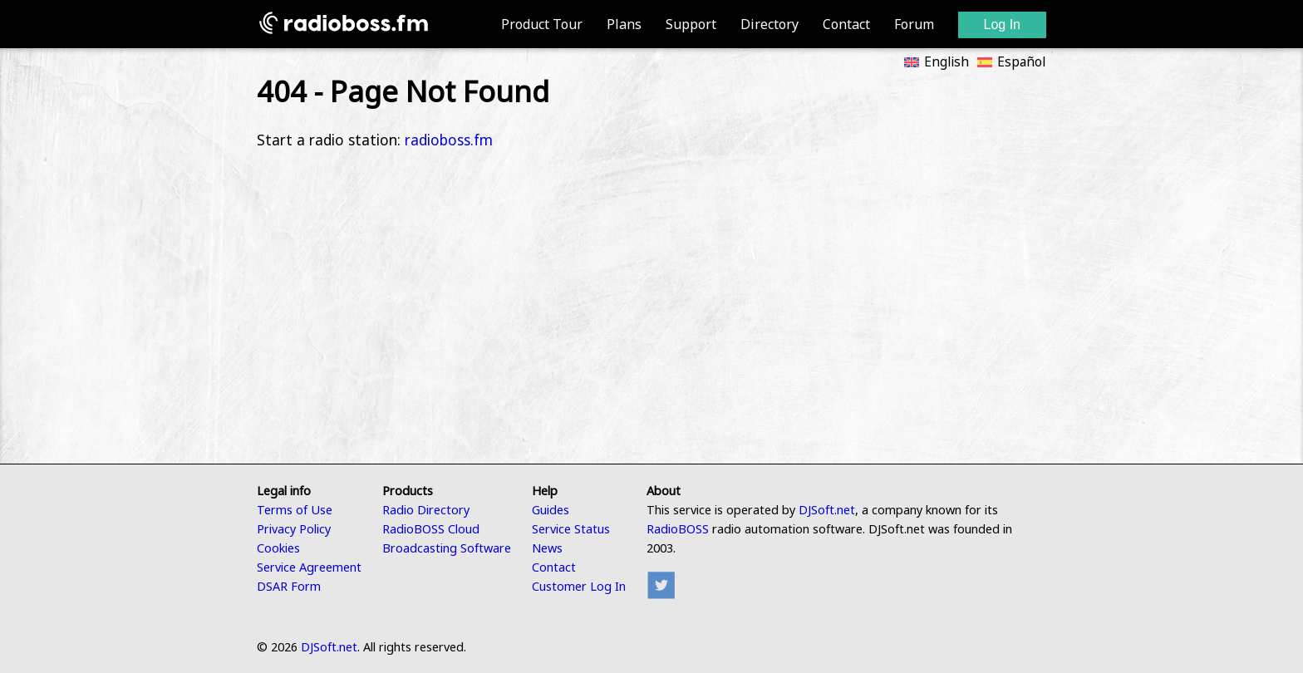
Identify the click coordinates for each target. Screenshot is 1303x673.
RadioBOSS (678, 529)
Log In (1002, 24)
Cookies (278, 548)
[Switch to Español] (1007, 60)
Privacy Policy (294, 529)
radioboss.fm (449, 140)
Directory (769, 24)
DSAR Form (289, 586)
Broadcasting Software (446, 548)
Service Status (571, 529)
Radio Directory (426, 510)
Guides (550, 510)
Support (691, 24)
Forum (914, 24)
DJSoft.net (827, 510)
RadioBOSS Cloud (430, 529)
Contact (846, 24)
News (547, 548)
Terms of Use (294, 510)
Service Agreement (309, 567)
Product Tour (542, 24)
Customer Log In (579, 586)
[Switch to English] (932, 60)
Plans (624, 24)
